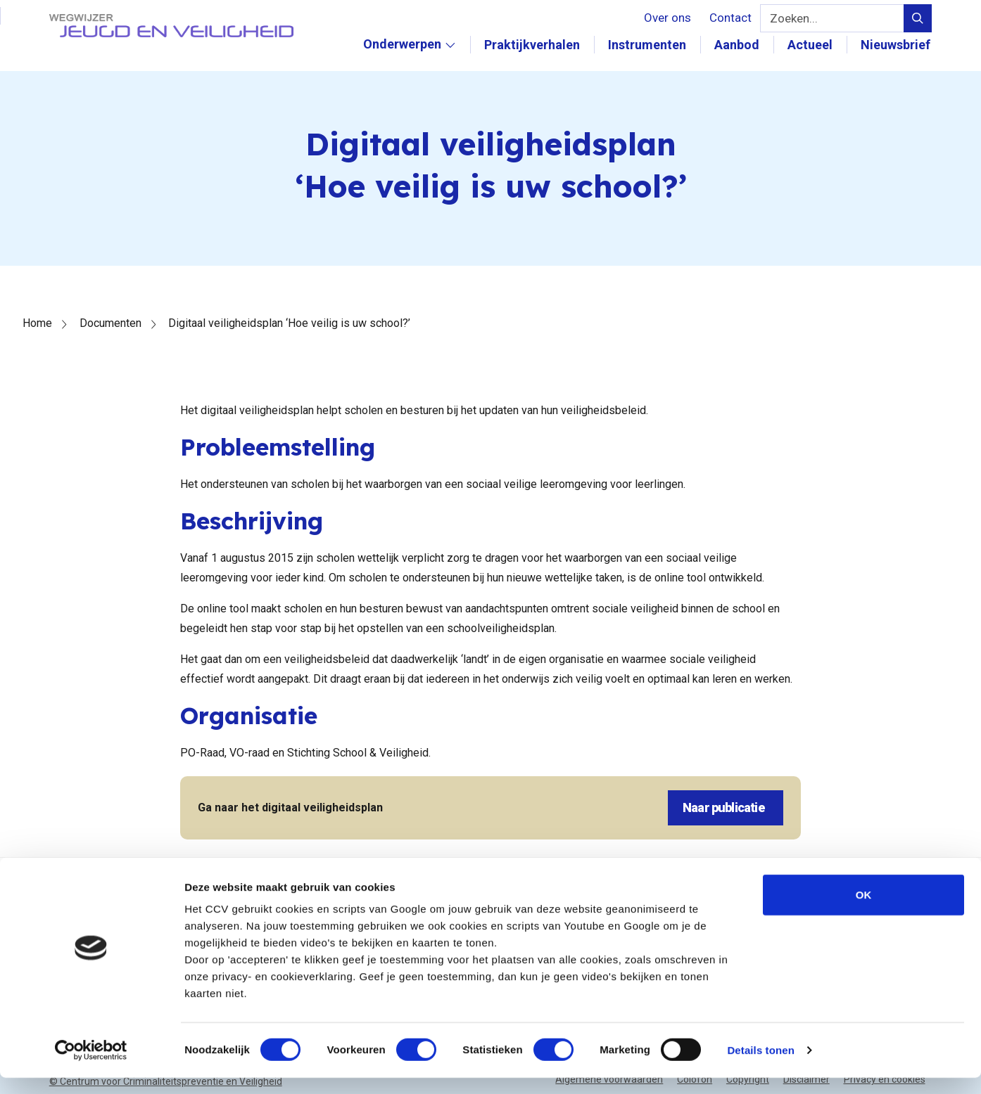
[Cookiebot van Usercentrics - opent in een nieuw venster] (91, 1066)
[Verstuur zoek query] (918, 18)
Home (37, 323)
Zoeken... (791, 18)
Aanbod (738, 44)
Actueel (811, 44)
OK (864, 911)
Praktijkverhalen (533, 44)
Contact (728, 18)
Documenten (110, 323)
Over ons (664, 18)
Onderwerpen (411, 59)
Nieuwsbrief (897, 44)
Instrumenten (648, 44)
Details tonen (760, 1066)
